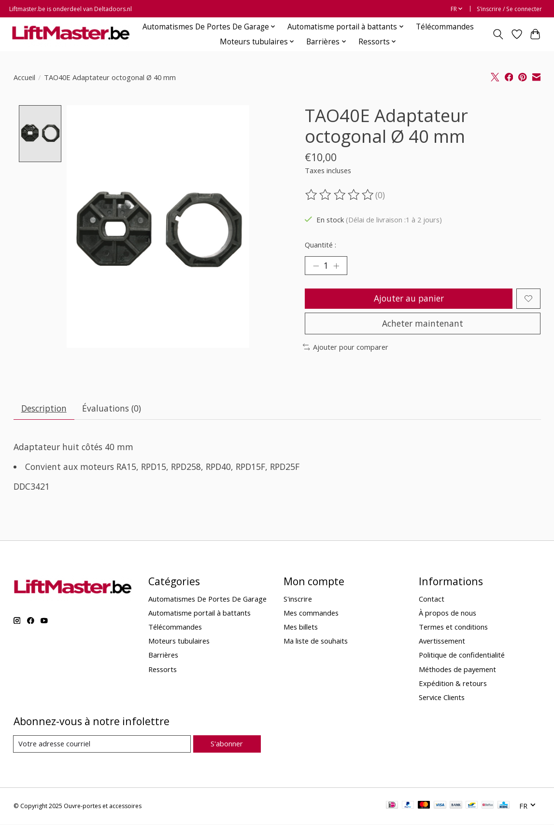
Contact (431, 600)
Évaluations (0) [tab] (112, 409)
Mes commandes (311, 614)
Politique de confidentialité (462, 656)
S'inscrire (298, 600)
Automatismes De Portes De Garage (207, 600)
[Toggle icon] (498, 34)
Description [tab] (44, 409)
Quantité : (320, 244)
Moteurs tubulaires (179, 642)
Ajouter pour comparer (346, 348)
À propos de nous (447, 614)
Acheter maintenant (422, 324)
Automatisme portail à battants (199, 614)
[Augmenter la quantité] (336, 266)
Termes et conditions (453, 628)
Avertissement (442, 642)
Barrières (163, 656)
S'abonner (227, 745)
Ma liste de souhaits (316, 642)
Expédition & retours (453, 684)
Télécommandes (445, 27)
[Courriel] (102, 745)
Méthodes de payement (457, 670)
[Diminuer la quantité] (315, 266)
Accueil (24, 77)
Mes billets (301, 628)
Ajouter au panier (408, 298)
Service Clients (442, 698)
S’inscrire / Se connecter (509, 9)
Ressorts (162, 670)
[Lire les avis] (340, 195)
